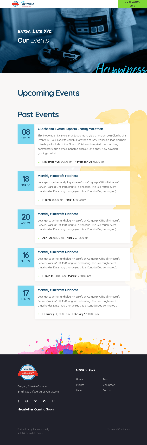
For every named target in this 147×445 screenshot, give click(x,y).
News (79, 390)
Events (80, 385)
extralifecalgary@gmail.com (42, 391)
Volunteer (109, 385)
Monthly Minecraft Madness (58, 176)
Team (106, 379)
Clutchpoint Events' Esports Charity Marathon (70, 129)
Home (79, 379)
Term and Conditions (118, 429)
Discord (107, 390)
